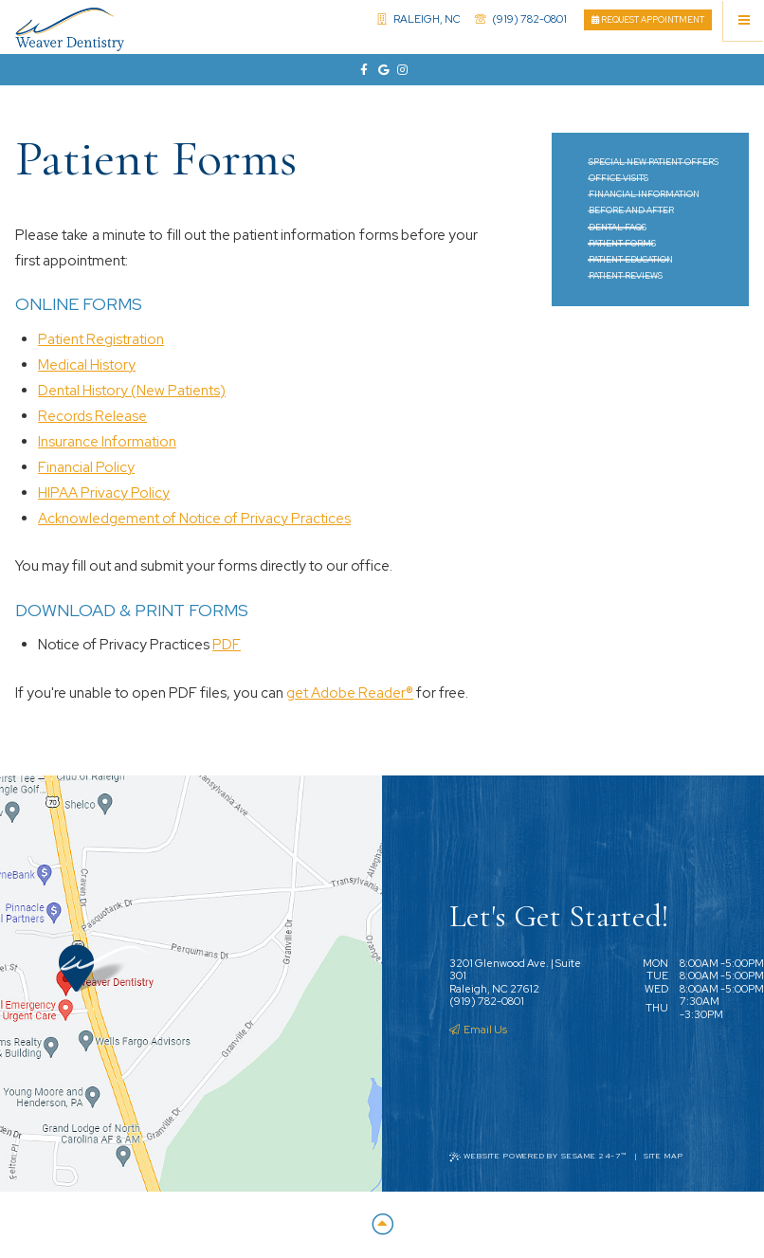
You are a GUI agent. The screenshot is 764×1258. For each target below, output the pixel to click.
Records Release (92, 416)
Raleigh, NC (419, 19)
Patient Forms (622, 243)
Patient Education (631, 259)
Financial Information (644, 194)
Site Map (663, 1156)
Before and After (631, 210)
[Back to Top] (382, 1225)
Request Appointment (647, 20)
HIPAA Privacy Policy (104, 492)
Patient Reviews (626, 276)
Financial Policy (86, 467)
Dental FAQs (617, 227)
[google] (382, 70)
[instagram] (401, 70)
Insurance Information (107, 441)
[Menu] (743, 20)
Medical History (87, 365)
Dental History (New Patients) (132, 390)
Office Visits (618, 178)
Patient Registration (101, 339)
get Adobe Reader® (349, 693)
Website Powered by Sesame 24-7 (538, 1156)
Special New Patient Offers (654, 162)
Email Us (478, 1029)
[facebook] (363, 70)
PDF (226, 644)
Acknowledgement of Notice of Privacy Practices (194, 518)
